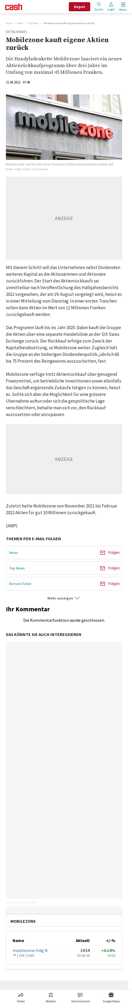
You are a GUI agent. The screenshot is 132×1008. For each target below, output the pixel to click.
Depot (79, 6)
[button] (64, 598)
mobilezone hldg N (30, 950)
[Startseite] (13, 6)
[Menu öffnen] (122, 7)
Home (9, 23)
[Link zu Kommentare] (80, 996)
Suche (99, 6)
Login (111, 6)
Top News (33, 23)
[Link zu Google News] (111, 996)
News (20, 23)
